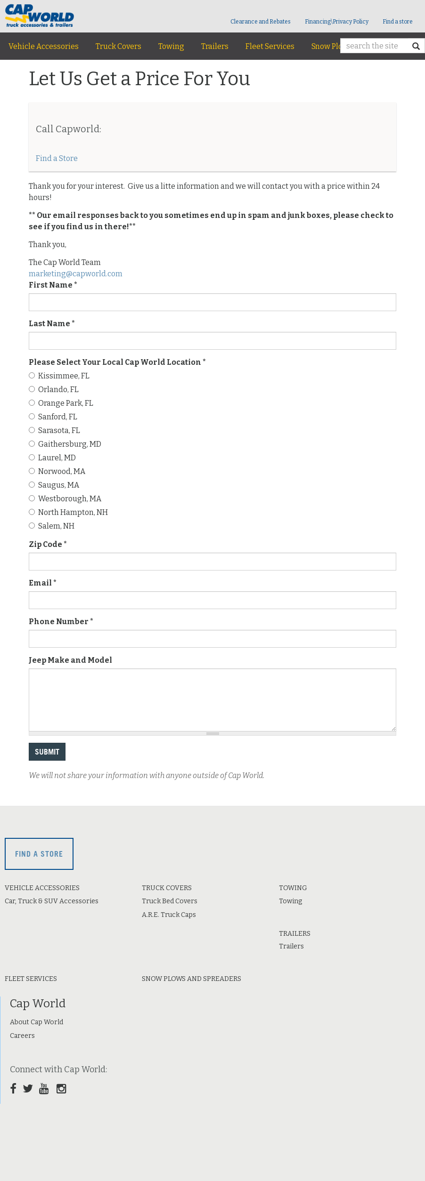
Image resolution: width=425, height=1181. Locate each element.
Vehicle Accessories (43, 46)
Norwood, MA (57, 471)
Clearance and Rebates (260, 21)
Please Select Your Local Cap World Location (117, 362)
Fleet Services (269, 46)
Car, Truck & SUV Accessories (51, 901)
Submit (47, 751)
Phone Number (61, 621)
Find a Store (57, 158)
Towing (171, 46)
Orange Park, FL (61, 403)
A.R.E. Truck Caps (169, 915)
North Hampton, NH (68, 512)
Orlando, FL (54, 389)
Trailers (215, 46)
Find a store (398, 21)
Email (43, 582)
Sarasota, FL (54, 430)
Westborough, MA (65, 498)
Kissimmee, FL (59, 375)
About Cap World (36, 1022)
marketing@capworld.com (76, 273)
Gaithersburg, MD (65, 444)
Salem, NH (51, 526)
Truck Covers (118, 46)
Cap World (37, 1003)
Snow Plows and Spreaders (191, 979)
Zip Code (48, 544)
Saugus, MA (54, 485)
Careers (22, 1036)
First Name (53, 285)
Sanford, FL (53, 416)
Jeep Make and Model (70, 660)
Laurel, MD (52, 457)
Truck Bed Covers (169, 901)
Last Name (52, 323)
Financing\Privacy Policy (336, 21)
